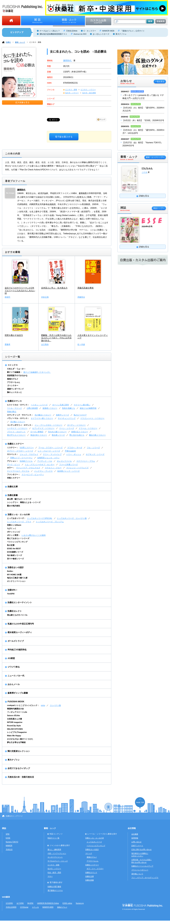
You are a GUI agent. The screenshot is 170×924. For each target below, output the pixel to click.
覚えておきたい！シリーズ (18, 538)
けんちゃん (147, 168)
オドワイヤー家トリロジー (42, 418)
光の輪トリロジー (17, 422)
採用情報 (134, 838)
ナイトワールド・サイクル (18, 471)
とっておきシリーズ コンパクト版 (72, 518)
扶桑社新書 (13, 495)
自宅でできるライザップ (19, 768)
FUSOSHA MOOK (16, 701)
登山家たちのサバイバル (17, 615)
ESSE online (67, 903)
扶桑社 (8, 42)
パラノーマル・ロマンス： (18, 418)
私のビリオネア (80, 415)
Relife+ (10, 571)
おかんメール (14, 684)
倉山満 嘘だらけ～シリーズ (19, 499)
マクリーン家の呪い (82, 405)
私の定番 (11, 545)
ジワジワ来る (14, 667)
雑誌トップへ (158, 208)
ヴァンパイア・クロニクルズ (28, 468)
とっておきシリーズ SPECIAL (39, 518)
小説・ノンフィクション (57, 853)
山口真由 (45, 344)
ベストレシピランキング (17, 542)
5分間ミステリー (27, 448)
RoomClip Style (14, 726)
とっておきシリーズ (94, 842)
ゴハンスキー (12, 385)
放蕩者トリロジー (49, 408)
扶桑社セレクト (15, 611)
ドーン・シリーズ (66, 428)
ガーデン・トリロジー (76, 425)
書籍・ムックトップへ (155, 157)
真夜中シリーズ (62, 415)
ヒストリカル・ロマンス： (18, 405)
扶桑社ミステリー (16, 444)
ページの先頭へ (140, 803)
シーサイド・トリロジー (17, 428)
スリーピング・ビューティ (33, 474)
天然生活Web (71, 31)
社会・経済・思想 (54, 872)
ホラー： (11, 468)
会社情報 (132, 828)
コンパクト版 (55, 705)
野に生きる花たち (76, 435)
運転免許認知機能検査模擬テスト (53, 34)
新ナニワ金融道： (14, 372)
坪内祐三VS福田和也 (17, 649)
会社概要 (134, 834)
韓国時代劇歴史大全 (15, 709)
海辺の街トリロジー (38, 435)
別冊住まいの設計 (16, 567)
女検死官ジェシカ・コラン (48, 458)
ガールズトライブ (16, 641)
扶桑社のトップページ (14, 816)
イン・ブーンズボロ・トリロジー (48, 425)
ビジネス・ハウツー (88, 89)
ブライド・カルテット (16, 432)
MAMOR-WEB (108, 31)
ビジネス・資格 (35, 42)
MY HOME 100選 (14, 575)
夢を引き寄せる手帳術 (16, 742)
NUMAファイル (26, 461)
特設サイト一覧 (53, 838)
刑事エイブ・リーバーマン (21, 458)
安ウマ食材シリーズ (15, 559)
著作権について (137, 874)
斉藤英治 (81, 297)
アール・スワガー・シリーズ (50, 448)
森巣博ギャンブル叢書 (18, 693)
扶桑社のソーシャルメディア (142, 866)
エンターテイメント (55, 857)
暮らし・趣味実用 (54, 849)
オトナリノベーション (16, 581)
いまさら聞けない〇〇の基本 (34, 535)
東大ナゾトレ (121, 34)
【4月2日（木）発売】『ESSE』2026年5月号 (143, 120)
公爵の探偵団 (32, 408)
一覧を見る (159, 82)
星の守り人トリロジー (16, 435)
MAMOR (9, 846)
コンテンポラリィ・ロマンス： (20, 425)
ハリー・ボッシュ (73, 454)
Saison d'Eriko (13, 715)
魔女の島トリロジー (97, 435)
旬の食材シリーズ (14, 555)
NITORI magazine (14, 722)
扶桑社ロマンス (15, 401)
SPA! (7, 834)
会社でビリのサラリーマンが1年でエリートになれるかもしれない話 (20, 290)
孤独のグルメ (12, 379)
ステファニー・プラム (85, 461)
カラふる (35, 907)
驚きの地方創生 (13, 506)
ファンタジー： (13, 474)
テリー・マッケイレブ (52, 454)
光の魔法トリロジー (43, 415)
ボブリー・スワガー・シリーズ (20, 451)
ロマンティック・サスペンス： (20, 415)
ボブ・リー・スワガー (95, 869)
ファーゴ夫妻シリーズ (68, 464)
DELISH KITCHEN (15, 729)
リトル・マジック (14, 408)
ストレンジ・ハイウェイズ (77, 468)
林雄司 (7, 297)
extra (43, 705)
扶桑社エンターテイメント (20, 602)
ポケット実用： (13, 535)
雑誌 (4, 828)
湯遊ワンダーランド (15, 389)
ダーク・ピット (13, 464)
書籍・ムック (20, 42)
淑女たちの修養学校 (88, 408)
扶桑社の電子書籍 (54, 886)
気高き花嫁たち (68, 408)
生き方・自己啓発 (89, 93)
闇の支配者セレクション (19, 751)
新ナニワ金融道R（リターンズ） (37, 372)
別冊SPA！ (13, 590)
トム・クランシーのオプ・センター (39, 464)
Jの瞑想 (11, 658)
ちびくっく (11, 528)
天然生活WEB (11, 907)
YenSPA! (11, 594)
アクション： (12, 461)
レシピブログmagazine (17, 732)
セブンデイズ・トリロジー (43, 428)
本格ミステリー (13, 478)
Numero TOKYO (12, 842)
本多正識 (45, 297)
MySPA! (30, 903)
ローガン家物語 (36, 432)
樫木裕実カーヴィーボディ (20, 632)
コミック (88, 853)
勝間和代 (67, 60)
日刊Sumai (24, 907)
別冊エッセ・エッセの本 (19, 514)
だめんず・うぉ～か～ (16, 369)
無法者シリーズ (58, 435)
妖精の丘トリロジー (79, 432)
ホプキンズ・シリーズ (95, 454)
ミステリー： (12, 448)
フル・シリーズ (93, 448)
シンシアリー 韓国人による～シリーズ (23, 502)
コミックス (13, 365)
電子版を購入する (64, 136)
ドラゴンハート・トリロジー (92, 418)
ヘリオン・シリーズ (39, 405)
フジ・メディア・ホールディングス (144, 878)
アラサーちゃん (13, 382)
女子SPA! (20, 903)
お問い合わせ (136, 842)
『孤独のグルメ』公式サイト (133, 31)
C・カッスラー (89, 31)
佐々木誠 (81, 344)
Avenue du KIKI (80, 34)
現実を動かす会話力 (14, 335)
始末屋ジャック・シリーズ (68, 471)
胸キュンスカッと (14, 392)
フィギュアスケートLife (17, 712)
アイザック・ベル (44, 461)
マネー (50, 876)
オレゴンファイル (64, 461)
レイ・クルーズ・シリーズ (49, 451)
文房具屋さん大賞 (14, 719)
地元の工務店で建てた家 (17, 578)
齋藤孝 (7, 344)
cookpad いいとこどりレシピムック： (23, 705)
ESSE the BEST (14, 548)
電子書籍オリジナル (55, 890)
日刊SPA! (9, 903)
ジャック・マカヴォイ (29, 454)
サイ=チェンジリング (67, 418)
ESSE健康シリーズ (15, 552)
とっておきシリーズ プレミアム (50, 522)
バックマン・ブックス (43, 471)
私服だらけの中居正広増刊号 (21, 624)
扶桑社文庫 (13, 486)
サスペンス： (12, 454)
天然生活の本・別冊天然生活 (21, 777)
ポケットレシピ (13, 532)
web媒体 (6, 897)
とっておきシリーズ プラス (19, 522)
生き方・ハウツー (72, 93)
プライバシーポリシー (139, 870)
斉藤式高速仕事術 (85, 288)
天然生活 (9, 849)
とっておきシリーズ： (16, 518)
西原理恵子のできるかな (17, 375)
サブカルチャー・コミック (58, 861)
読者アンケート (137, 846)
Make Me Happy (14, 736)
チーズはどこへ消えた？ (49, 31)
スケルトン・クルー (53, 468)
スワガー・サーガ (74, 448)
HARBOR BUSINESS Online (48, 903)
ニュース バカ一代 (16, 676)
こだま (145, 172)
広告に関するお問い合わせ (141, 849)
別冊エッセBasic (14, 525)
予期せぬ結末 (70, 451)
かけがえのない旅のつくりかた (20, 739)
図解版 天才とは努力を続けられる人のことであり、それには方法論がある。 (56, 338)
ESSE (8, 838)
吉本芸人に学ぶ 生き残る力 (54, 288)
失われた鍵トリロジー (57, 432)
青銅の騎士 (11, 411)
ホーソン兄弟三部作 (60, 405)
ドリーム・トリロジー (88, 428)
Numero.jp (80, 903)
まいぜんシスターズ (101, 34)
